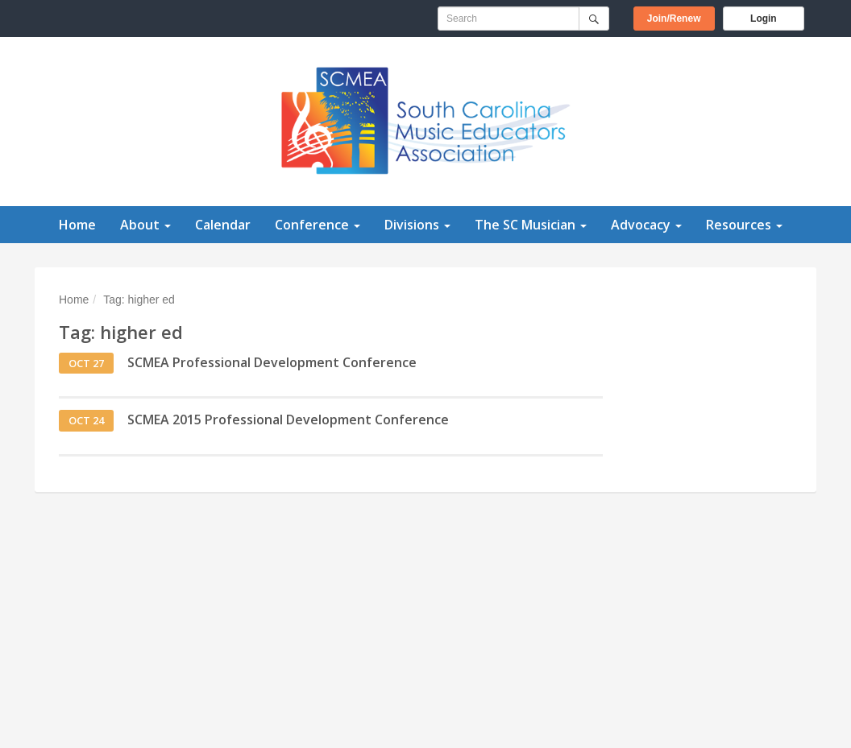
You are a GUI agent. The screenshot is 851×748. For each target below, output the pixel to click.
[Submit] (594, 18)
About (145, 224)
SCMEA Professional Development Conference (272, 362)
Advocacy (646, 224)
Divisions (417, 224)
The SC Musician (531, 224)
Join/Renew (681, 17)
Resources (744, 224)
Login (763, 18)
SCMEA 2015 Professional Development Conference (288, 419)
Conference (317, 224)
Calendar (223, 224)
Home (77, 224)
